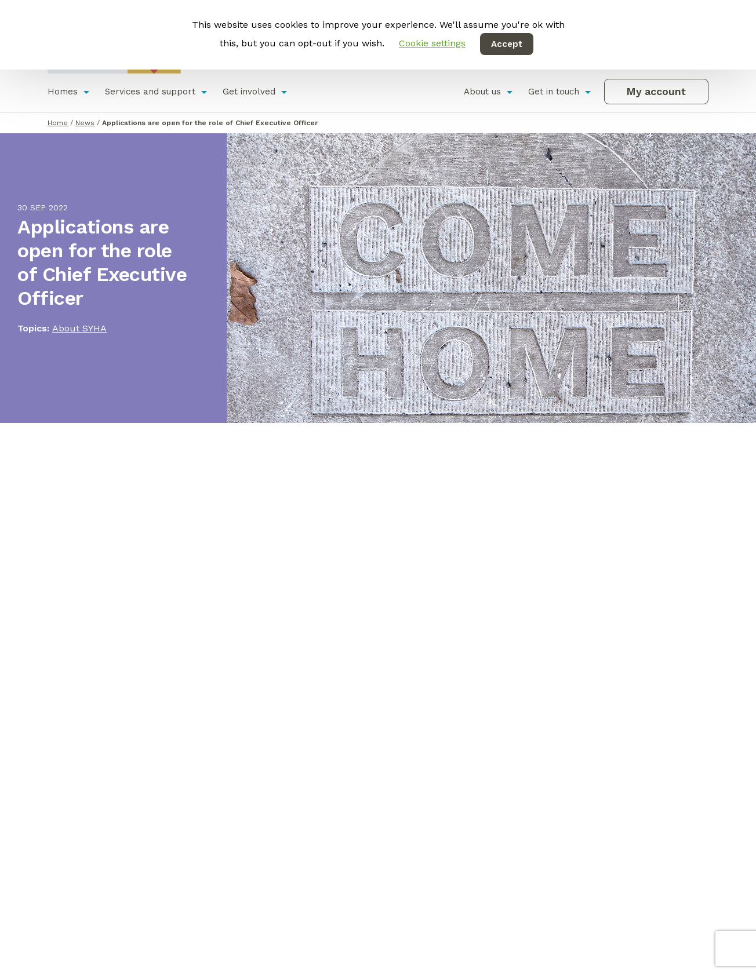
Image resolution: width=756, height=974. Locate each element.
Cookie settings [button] (432, 43)
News (84, 123)
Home (58, 123)
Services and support (150, 91)
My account (656, 91)
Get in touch (553, 91)
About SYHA (79, 328)
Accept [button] (506, 44)
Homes (63, 91)
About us (482, 91)
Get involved (249, 91)
